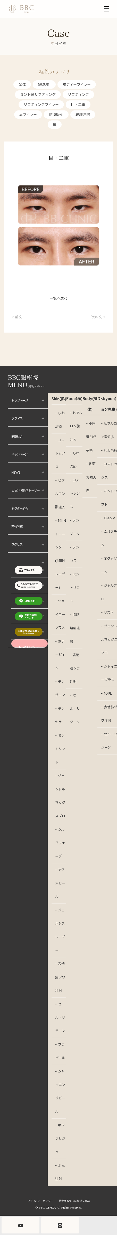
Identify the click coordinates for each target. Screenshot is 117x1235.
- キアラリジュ (60, 1139)
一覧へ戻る (58, 298)
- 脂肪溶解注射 (75, 628)
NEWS (15, 472)
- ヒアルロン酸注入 (60, 494)
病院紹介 (17, 436)
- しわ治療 (60, 419)
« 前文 (17, 317)
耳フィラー (28, 114)
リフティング (78, 94)
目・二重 (78, 104)
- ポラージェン (60, 655)
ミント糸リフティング (38, 94)
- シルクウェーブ (60, 843)
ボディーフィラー (77, 84)
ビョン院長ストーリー (25, 490)
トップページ (19, 400)
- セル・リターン (60, 1018)
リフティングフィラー (41, 104)
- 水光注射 (60, 1172)
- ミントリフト (60, 749)
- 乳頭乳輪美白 (91, 477)
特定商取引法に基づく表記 (74, 1201)
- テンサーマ (60, 688)
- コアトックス (60, 453)
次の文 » (98, 317)
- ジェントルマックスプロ (60, 796)
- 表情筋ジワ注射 (60, 977)
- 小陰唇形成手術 (91, 437)
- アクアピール (60, 883)
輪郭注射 (83, 114)
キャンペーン (19, 454)
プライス (16, 418)
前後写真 (17, 526)
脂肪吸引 (56, 114)
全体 (22, 84)
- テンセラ (60, 715)
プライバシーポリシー (40, 1201)
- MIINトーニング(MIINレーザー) (60, 554)
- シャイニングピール (60, 1091)
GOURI (44, 84)
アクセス (16, 544)
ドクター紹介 (19, 508)
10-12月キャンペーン (28, 647)
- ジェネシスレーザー (60, 930)
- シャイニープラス (60, 614)
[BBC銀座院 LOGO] (22, 9)
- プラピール (60, 1051)
